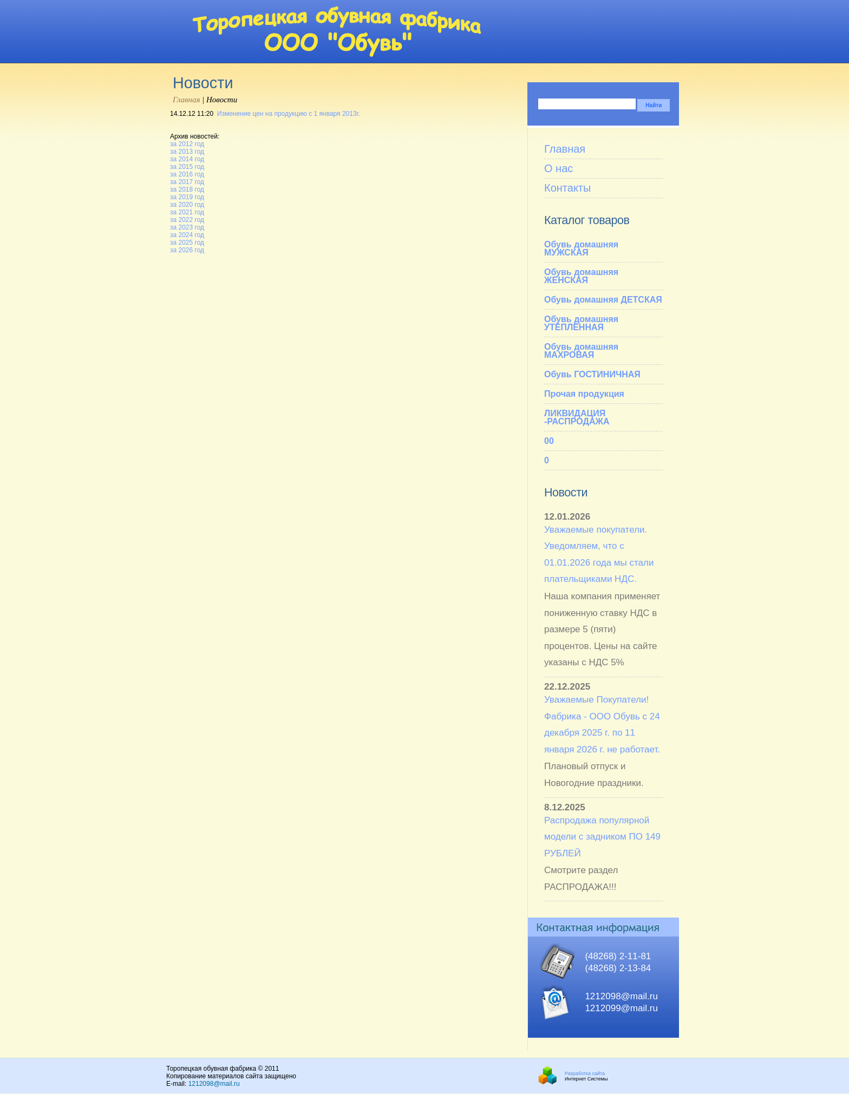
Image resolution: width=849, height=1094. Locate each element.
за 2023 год (187, 227)
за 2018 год (187, 189)
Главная (186, 99)
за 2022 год (187, 220)
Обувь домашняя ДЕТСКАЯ (603, 299)
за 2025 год (187, 242)
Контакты (567, 188)
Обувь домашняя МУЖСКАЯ (581, 248)
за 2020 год (187, 204)
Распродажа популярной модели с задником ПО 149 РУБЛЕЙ (602, 837)
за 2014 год (187, 159)
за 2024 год (187, 235)
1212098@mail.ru (214, 1084)
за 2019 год (187, 197)
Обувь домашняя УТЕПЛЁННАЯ (581, 323)
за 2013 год (187, 151)
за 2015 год (187, 167)
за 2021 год (187, 212)
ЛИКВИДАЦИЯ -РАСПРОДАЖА (576, 417)
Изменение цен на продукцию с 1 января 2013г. (288, 113)
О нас (558, 168)
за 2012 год (187, 144)
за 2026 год (187, 250)
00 (549, 441)
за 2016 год (187, 174)
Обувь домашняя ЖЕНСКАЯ (581, 276)
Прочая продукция (584, 393)
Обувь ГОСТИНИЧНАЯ (592, 374)
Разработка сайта (585, 1073)
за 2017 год (187, 182)
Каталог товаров (586, 220)
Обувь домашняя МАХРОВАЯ (581, 350)
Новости (565, 492)
